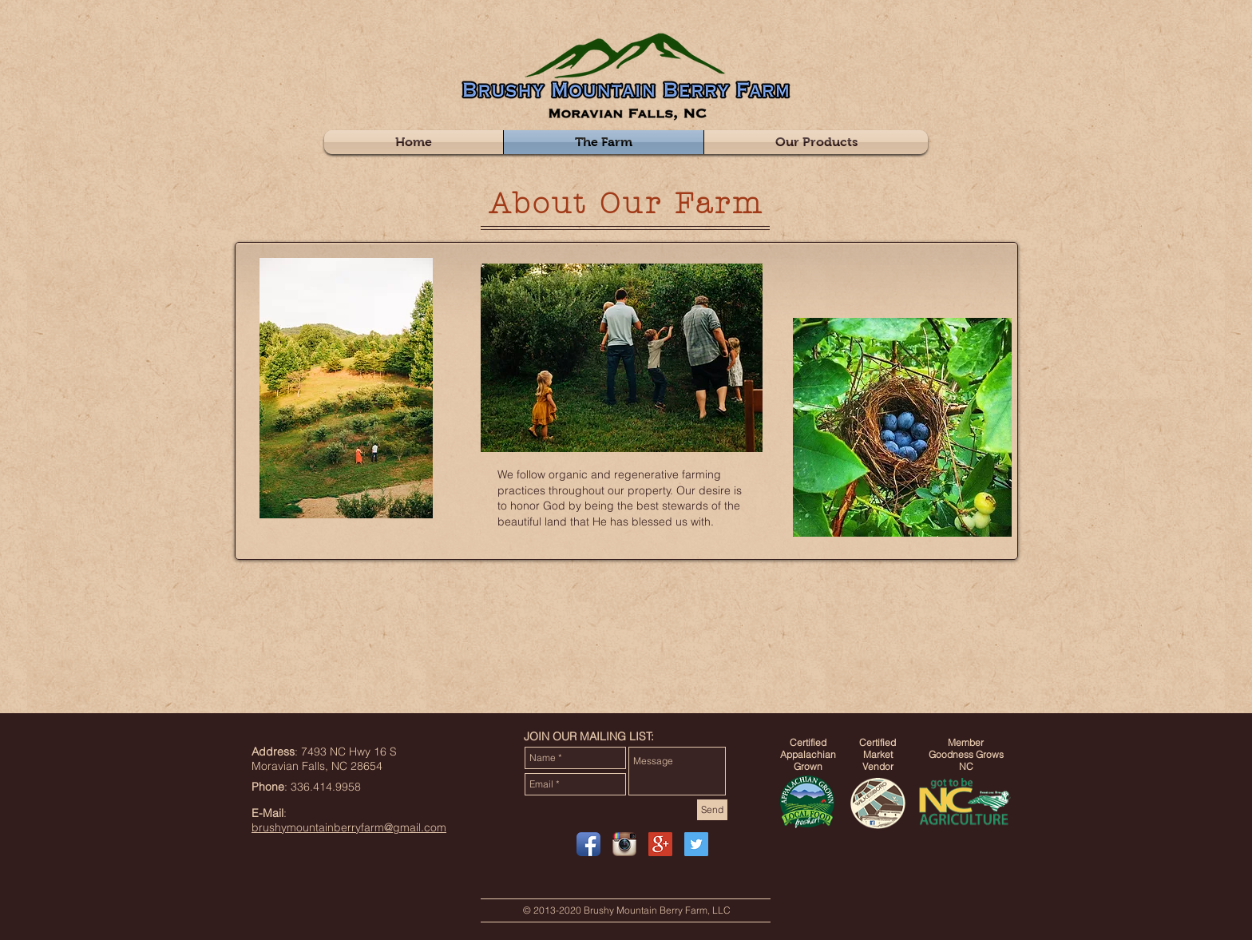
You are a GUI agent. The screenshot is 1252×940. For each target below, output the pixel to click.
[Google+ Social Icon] (660, 844)
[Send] (712, 809)
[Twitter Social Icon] (696, 844)
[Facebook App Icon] (588, 844)
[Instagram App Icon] (624, 844)
